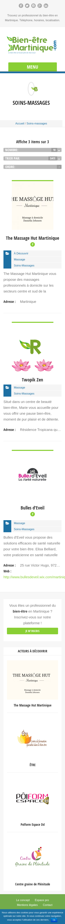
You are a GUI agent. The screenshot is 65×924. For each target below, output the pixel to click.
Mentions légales (27, 904)
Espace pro (42, 900)
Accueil (19, 123)
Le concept (23, 900)
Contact (47, 904)
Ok (54, 920)
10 (54, 150)
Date (52, 158)
